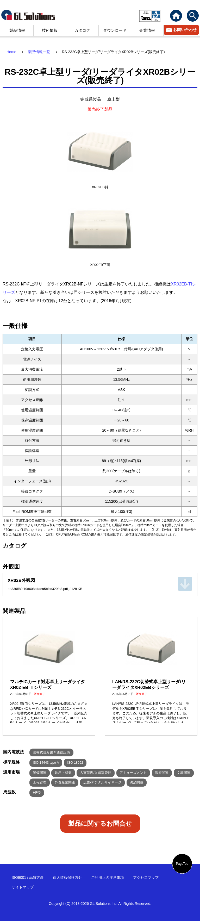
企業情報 (147, 30)
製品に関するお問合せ (100, 823)
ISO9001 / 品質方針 (28, 877)
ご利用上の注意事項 (107, 877)
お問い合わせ (185, 30)
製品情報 (17, 30)
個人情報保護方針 (67, 877)
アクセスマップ (146, 877)
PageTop (182, 864)
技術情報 (50, 30)
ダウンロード (115, 30)
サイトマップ (23, 887)
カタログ (82, 30)
